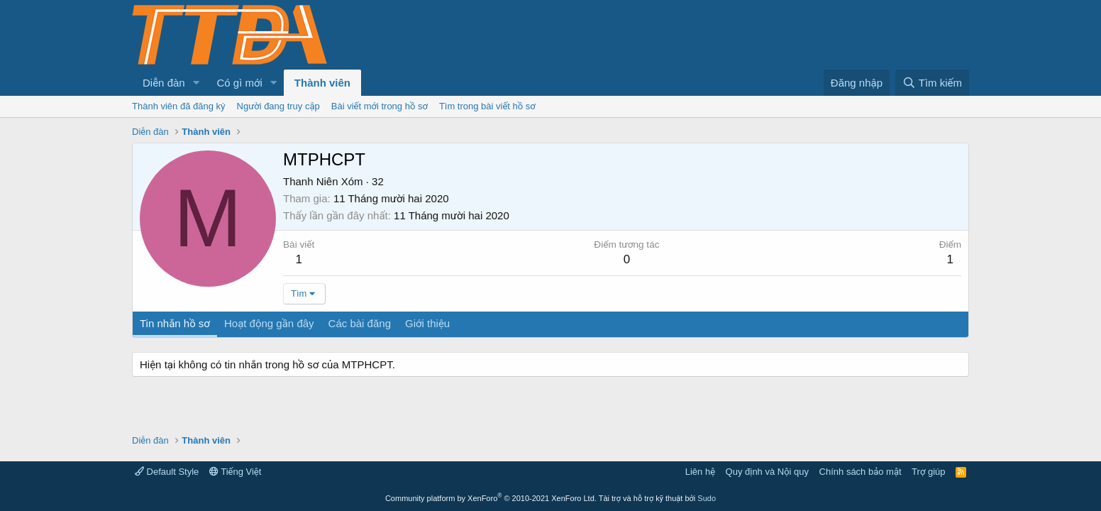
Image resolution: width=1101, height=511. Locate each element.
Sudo (706, 498)
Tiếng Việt (235, 471)
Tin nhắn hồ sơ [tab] (175, 323)
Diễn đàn (164, 83)
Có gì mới (239, 83)
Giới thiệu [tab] (427, 323)
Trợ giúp (928, 471)
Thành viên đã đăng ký (179, 106)
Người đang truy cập (278, 106)
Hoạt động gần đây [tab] (269, 323)
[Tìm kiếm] (932, 83)
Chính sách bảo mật (860, 471)
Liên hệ (700, 471)
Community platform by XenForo (491, 498)
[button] (196, 83)
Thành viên (322, 83)
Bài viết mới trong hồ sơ (379, 106)
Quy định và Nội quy (767, 471)
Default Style (167, 471)
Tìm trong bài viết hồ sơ (487, 106)
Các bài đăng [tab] (359, 323)
